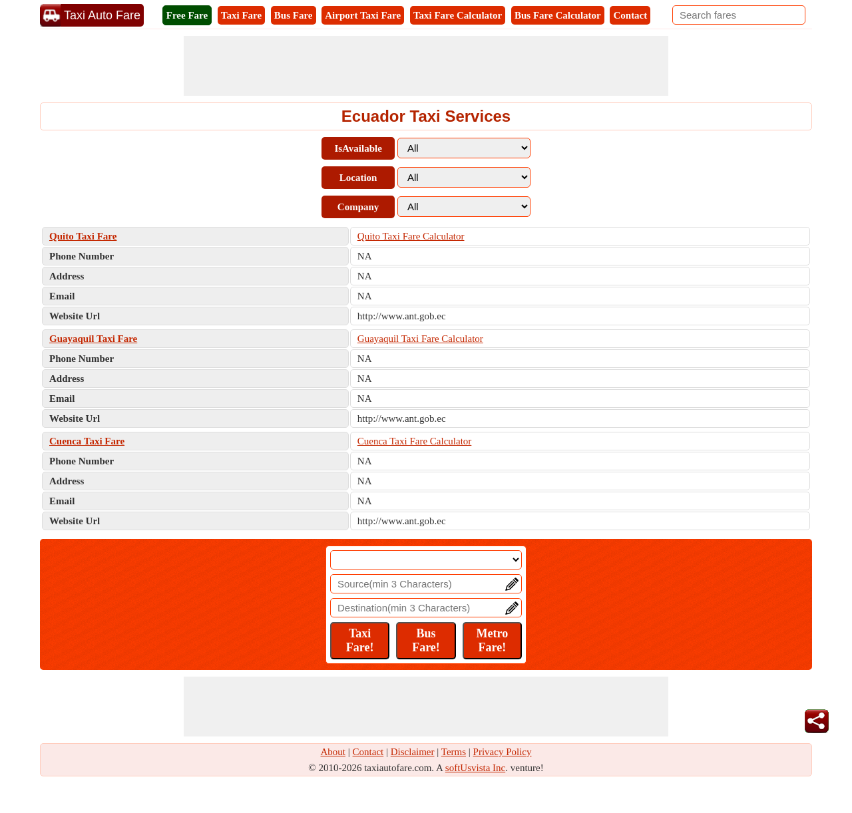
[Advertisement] (426, 66)
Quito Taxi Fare (82, 236)
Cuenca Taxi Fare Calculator (414, 441)
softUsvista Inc (475, 767)
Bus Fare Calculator (558, 15)
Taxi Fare (241, 15)
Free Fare (187, 15)
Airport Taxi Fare (363, 15)
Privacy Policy (502, 751)
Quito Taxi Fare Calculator (411, 236)
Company (358, 207)
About (333, 751)
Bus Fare (293, 15)
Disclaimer (413, 751)
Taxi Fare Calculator (457, 15)
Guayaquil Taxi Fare (93, 338)
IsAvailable (357, 148)
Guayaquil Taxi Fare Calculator (420, 338)
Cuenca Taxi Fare (86, 441)
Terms (453, 751)
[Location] (426, 559)
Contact (630, 15)
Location (358, 177)
